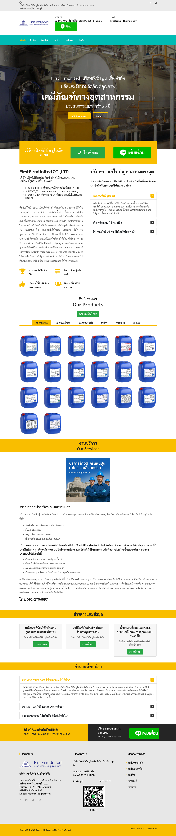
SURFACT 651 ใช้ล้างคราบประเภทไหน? (43, 706)
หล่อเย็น (136, 322)
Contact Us (152, 828)
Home (132, 828)
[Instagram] (40, 800)
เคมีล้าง (104, 322)
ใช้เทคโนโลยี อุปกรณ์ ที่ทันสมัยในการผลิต (114, 231)
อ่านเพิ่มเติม (41, 644)
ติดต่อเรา (82, 40)
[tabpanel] (88, 97)
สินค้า (33, 40)
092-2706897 (37, 599)
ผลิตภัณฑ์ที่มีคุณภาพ (104, 195)
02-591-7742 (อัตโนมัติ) (66, 20)
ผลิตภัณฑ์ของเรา (74, 116)
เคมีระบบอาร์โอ (85, 322)
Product (140, 828)
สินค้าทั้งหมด (42, 322)
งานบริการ (57, 40)
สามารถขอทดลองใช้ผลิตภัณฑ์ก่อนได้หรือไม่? (45, 715)
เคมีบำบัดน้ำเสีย (63, 322)
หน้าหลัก (22, 40)
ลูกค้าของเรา (70, 40)
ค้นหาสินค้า (44, 40)
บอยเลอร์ (120, 322)
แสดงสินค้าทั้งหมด (88, 313)
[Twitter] (33, 800)
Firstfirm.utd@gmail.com (123, 20)
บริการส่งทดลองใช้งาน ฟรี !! (107, 222)
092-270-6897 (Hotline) (91, 20)
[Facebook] (20, 800)
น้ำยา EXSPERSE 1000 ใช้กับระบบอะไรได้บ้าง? (46, 680)
